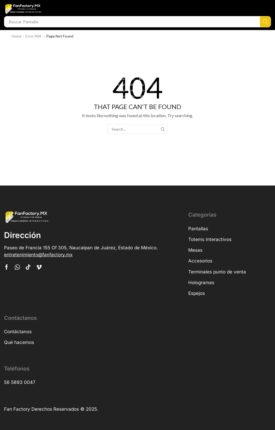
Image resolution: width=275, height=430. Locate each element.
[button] (38, 255)
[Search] (265, 21)
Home (16, 36)
